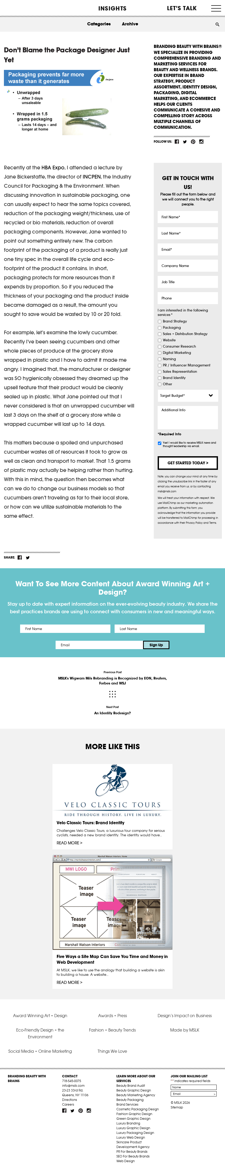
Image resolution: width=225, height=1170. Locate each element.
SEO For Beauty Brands (133, 1156)
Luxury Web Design (130, 1137)
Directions (69, 1100)
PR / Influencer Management (186, 365)
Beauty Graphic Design (133, 1090)
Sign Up (156, 645)
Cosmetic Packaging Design (137, 1109)
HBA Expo (53, 167)
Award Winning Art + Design (40, 1015)
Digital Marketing (177, 353)
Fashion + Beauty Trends (112, 1030)
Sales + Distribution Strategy (185, 334)
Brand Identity (174, 378)
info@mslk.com (73, 1086)
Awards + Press (112, 1015)
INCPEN (92, 177)
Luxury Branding (128, 1123)
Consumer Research (179, 346)
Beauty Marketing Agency (135, 1095)
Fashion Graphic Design (134, 1114)
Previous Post (112, 678)
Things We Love (112, 1051)
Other (167, 384)
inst (201, 141)
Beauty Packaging (130, 1100)
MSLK (23, 8)
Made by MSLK (184, 1030)
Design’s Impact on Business (185, 1015)
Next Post (112, 710)
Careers (68, 1104)
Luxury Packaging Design (135, 1133)
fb (177, 141)
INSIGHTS (112, 8)
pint (193, 141)
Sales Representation (180, 372)
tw (185, 141)
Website (169, 340)
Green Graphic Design (133, 1119)
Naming (169, 359)
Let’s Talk (182, 8)
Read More (68, 843)
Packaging (172, 328)
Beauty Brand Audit (130, 1086)
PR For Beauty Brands (131, 1152)
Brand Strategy (175, 321)
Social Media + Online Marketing (40, 1051)
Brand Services (127, 1104)
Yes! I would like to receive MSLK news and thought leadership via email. (189, 444)
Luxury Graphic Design (133, 1128)
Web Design (125, 1161)
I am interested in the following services (183, 312)
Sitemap (177, 1107)
